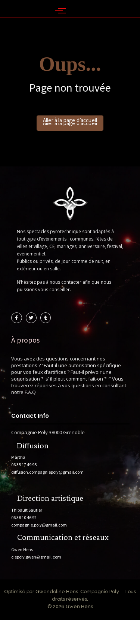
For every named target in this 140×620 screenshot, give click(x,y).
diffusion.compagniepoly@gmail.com (47, 472)
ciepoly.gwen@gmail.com (36, 557)
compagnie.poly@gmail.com (39, 525)
